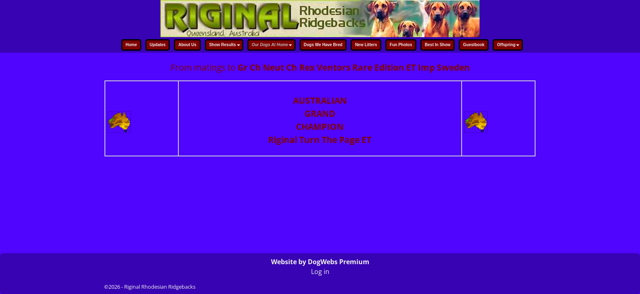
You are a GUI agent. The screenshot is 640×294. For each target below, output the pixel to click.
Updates (157, 44)
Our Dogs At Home (272, 45)
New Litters (366, 44)
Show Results (225, 45)
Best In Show (438, 44)
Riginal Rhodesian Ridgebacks (160, 286)
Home (131, 44)
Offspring (509, 45)
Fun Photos (401, 44)
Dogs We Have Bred (323, 44)
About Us (187, 44)
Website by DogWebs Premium (320, 261)
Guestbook (473, 44)
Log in (320, 271)
